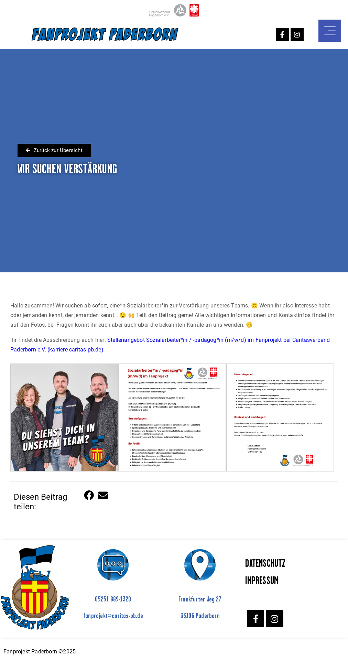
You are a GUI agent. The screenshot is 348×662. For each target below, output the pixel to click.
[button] (89, 496)
